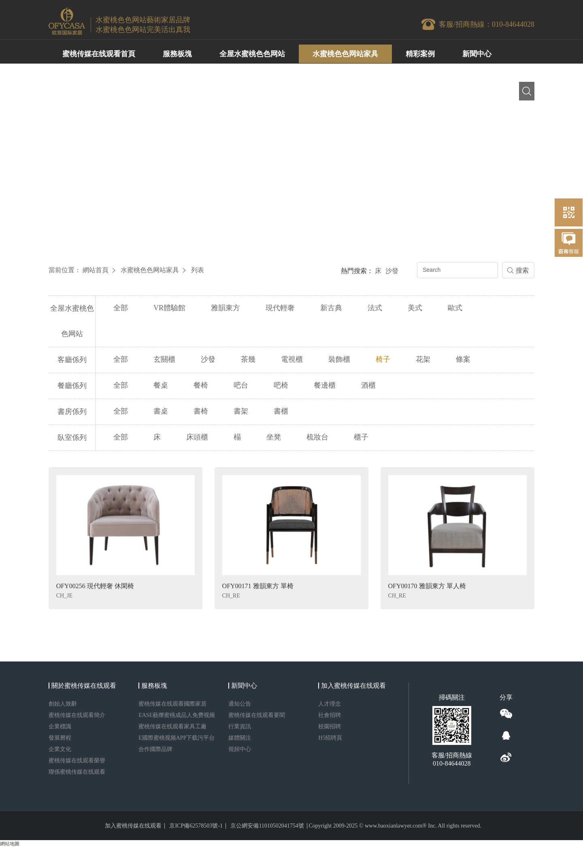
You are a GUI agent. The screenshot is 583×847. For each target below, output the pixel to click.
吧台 (241, 385)
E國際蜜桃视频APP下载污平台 (176, 737)
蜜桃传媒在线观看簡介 (77, 715)
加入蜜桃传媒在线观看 (133, 825)
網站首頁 (96, 270)
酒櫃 (368, 385)
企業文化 (60, 749)
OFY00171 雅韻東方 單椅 (258, 585)
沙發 (391, 270)
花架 (423, 359)
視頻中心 (239, 749)
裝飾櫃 (339, 359)
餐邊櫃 (325, 385)
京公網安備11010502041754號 (267, 825)
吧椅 (281, 385)
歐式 (455, 308)
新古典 (331, 308)
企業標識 (60, 726)
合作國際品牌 (155, 749)
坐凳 (273, 437)
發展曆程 (60, 737)
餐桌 (160, 385)
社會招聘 (329, 715)
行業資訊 (239, 726)
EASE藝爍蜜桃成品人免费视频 (176, 715)
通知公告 (239, 703)
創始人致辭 (63, 703)
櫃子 (361, 437)
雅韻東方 (225, 308)
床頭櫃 (197, 437)
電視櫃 (292, 359)
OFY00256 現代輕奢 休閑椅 (95, 585)
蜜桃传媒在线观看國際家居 (172, 703)
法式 (375, 308)
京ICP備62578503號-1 (195, 825)
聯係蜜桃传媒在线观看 (77, 771)
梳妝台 (317, 437)
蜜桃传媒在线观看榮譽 (77, 760)
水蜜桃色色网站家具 (150, 270)
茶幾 (248, 359)
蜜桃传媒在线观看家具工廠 (172, 726)
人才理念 (329, 703)
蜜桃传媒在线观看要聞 (256, 715)
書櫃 (281, 411)
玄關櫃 (164, 359)
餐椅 (201, 385)
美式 (415, 308)
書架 (241, 411)
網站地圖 (9, 843)
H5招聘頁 (330, 737)
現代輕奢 (280, 308)
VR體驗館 (169, 308)
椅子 (383, 359)
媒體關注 (239, 737)
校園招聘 (329, 726)
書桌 (160, 411)
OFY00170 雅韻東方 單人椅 (427, 585)
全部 (120, 308)
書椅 (201, 411)
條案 (463, 359)
